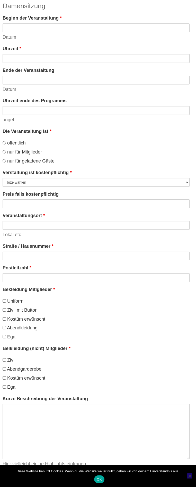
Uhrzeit (12, 48)
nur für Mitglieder (22, 152)
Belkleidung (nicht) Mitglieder (36, 348)
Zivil (9, 360)
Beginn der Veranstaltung (32, 18)
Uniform (13, 301)
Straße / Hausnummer (28, 246)
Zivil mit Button (20, 310)
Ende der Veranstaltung (28, 70)
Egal (9, 336)
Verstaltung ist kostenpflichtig (37, 172)
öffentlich (14, 143)
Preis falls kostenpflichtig (31, 194)
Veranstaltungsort (24, 215)
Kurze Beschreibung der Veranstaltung (45, 398)
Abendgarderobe (22, 369)
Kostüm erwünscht (24, 319)
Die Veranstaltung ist (27, 131)
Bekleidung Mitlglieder (29, 289)
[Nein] (189, 476)
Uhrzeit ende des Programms (35, 100)
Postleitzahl (17, 267)
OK (99, 479)
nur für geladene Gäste (29, 161)
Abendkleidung (20, 327)
